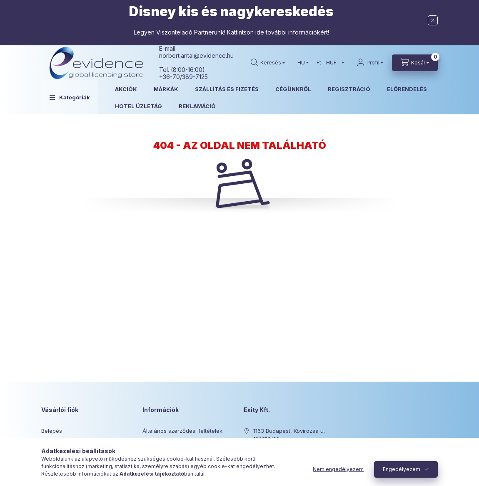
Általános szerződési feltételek (182, 430)
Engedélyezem (401, 469)
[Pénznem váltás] (328, 63)
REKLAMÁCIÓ (197, 106)
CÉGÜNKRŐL (293, 89)
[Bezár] (433, 20)
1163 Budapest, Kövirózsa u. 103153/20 (289, 434)
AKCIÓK (126, 89)
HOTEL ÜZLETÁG (138, 106)
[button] (69, 97)
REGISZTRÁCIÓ (349, 89)
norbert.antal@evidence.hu (196, 55)
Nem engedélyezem (338, 469)
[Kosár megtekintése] (415, 62)
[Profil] (370, 62)
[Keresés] (268, 62)
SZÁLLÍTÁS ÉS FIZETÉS (227, 89)
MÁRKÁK (166, 89)
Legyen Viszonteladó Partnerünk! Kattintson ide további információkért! (231, 32)
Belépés (51, 430)
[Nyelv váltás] (301, 63)
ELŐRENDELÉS (407, 89)
